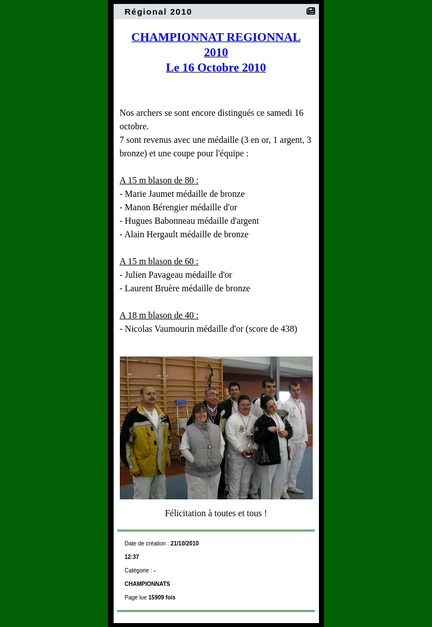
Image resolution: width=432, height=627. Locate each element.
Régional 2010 (160, 11)
